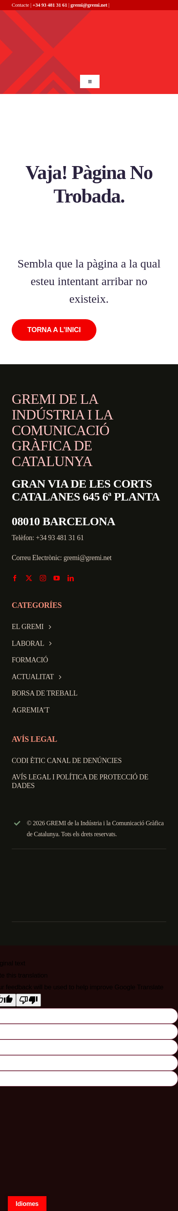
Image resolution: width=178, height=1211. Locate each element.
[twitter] (29, 578)
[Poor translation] (28, 1000)
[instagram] (43, 578)
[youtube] (56, 578)
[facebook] (15, 578)
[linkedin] (71, 578)
